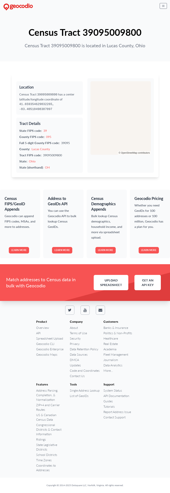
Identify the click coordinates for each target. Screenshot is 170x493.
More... (108, 370)
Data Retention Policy (84, 349)
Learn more (19, 250)
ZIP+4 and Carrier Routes (48, 407)
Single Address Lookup (85, 390)
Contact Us (77, 376)
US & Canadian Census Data (46, 417)
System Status (112, 390)
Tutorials (109, 406)
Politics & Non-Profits (117, 333)
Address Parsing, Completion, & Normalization (47, 395)
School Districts (46, 454)
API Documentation (116, 396)
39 (45, 130)
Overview (42, 327)
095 (48, 137)
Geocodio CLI (45, 344)
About (74, 327)
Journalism (110, 360)
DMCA (74, 360)
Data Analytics (112, 365)
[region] (120, 118)
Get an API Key (148, 282)
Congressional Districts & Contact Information (48, 429)
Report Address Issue (117, 412)
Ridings (41, 439)
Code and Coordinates (85, 370)
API (38, 333)
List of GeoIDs (79, 396)
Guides (108, 401)
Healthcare (110, 338)
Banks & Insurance (115, 327)
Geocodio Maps (46, 354)
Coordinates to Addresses (46, 468)
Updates (75, 365)
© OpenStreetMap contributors (134, 153)
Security (75, 338)
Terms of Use (78, 333)
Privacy (75, 344)
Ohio (32, 161)
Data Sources (79, 354)
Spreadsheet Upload (49, 338)
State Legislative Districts (46, 447)
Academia (109, 349)
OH (47, 167)
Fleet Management (115, 354)
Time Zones (44, 460)
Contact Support (114, 417)
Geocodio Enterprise (49, 349)
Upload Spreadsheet (111, 282)
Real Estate (110, 344)
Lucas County (41, 149)
